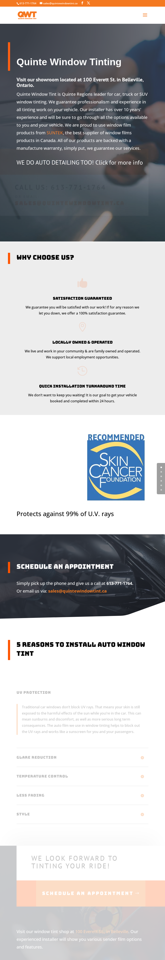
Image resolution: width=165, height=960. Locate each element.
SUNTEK (55, 126)
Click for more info (119, 159)
